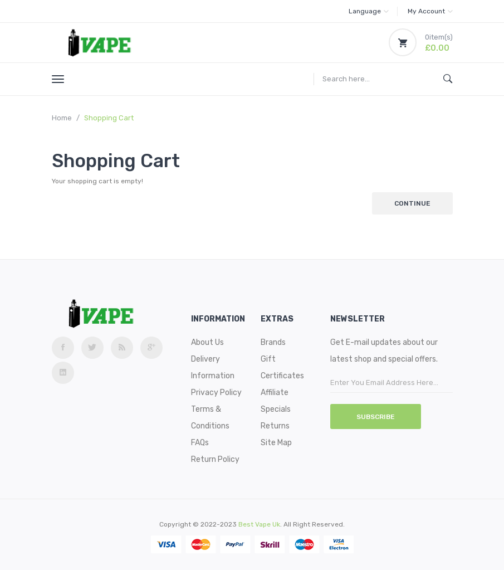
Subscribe (375, 417)
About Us (207, 342)
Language (369, 11)
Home (62, 118)
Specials (276, 409)
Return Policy (215, 459)
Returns (275, 426)
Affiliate (274, 392)
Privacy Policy (216, 392)
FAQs (200, 442)
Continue (412, 203)
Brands (273, 342)
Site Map (276, 442)
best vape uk (259, 524)
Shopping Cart (109, 118)
